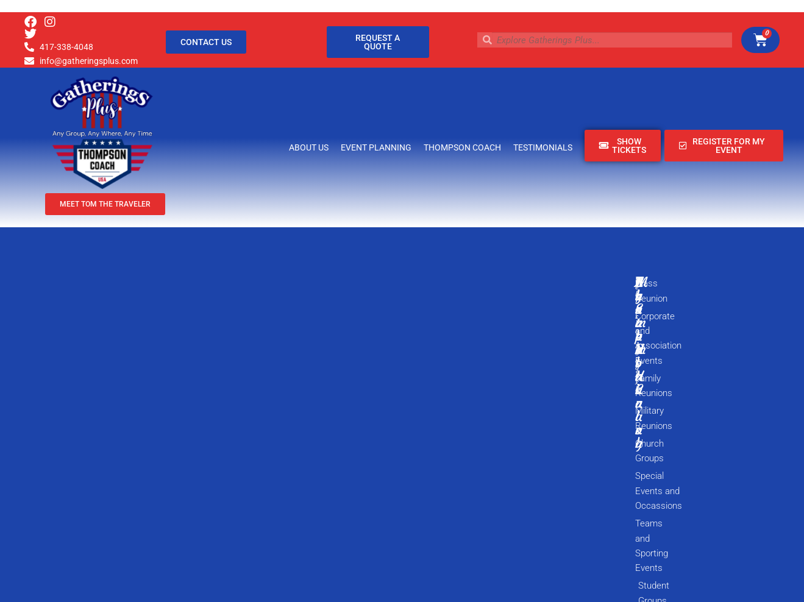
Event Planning (376, 147)
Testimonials (542, 147)
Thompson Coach (462, 147)
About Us (309, 147)
